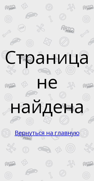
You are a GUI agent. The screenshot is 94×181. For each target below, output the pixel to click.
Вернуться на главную (47, 132)
